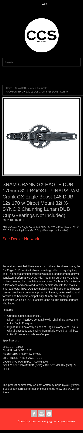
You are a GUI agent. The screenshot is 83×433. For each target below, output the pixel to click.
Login (44, 3)
